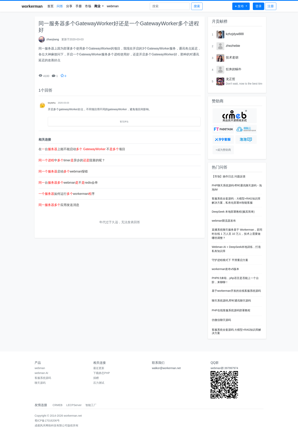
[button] (99, 6)
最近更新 (98, 368)
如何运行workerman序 (67, 193)
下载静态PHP (101, 373)
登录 (258, 6)
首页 (50, 6)
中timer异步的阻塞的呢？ (72, 160)
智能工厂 (90, 405)
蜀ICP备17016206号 (47, 420)
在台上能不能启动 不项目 (82, 149)
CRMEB (58, 405)
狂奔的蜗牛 (233, 69)
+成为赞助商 (223, 149)
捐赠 (96, 377)
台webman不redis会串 (68, 182)
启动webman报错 (63, 171)
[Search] (170, 6)
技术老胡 (232, 57)
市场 (88, 6)
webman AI (41, 373)
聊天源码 (40, 382)
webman (112, 6)
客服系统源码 (43, 377)
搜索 (197, 6)
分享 (69, 6)
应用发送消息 (59, 205)
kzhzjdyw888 (235, 34)
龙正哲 (230, 79)
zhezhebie (233, 45)
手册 (78, 6)
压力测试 (98, 382)
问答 (60, 6)
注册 (270, 6)
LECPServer (74, 405)
